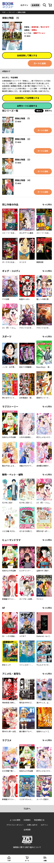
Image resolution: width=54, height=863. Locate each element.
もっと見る (47, 204)
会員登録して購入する (27, 55)
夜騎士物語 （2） (23, 139)
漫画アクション (39, 33)
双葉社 (34, 30)
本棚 (45, 860)
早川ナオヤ (45, 27)
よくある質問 (15, 820)
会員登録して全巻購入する (27, 98)
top (3, 12)
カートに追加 (40, 63)
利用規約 (27, 820)
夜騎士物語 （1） (23, 118)
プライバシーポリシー (15, 825)
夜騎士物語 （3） (23, 159)
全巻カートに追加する (27, 106)
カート (27, 860)
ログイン (24, 5)
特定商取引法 (39, 820)
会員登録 (35, 5)
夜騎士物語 (21, 12)
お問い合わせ (32, 825)
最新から (48, 111)
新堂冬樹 (35, 27)
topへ (27, 808)
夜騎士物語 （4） (23, 180)
